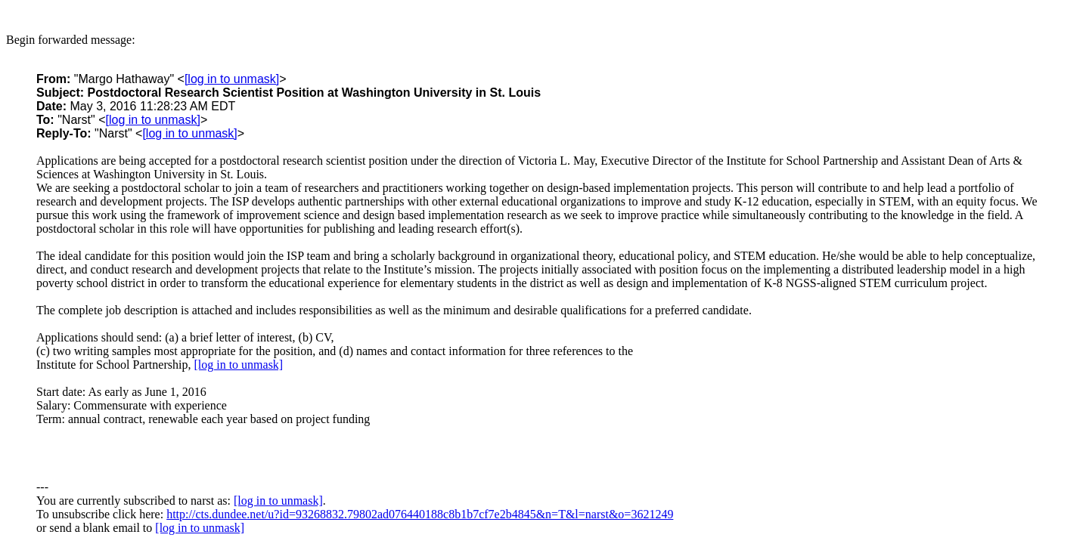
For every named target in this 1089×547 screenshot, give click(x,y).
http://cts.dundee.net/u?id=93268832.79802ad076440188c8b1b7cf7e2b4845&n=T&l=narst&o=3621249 (419, 514)
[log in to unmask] (232, 79)
